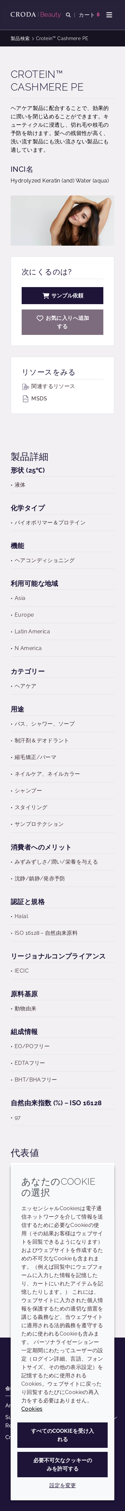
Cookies (32, 1409)
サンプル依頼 (62, 295)
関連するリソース (48, 386)
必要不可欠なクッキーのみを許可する (62, 1464)
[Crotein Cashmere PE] (62, 322)
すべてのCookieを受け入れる (62, 1435)
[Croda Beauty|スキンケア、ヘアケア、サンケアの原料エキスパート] (37, 15)
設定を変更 (62, 1485)
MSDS (34, 398)
